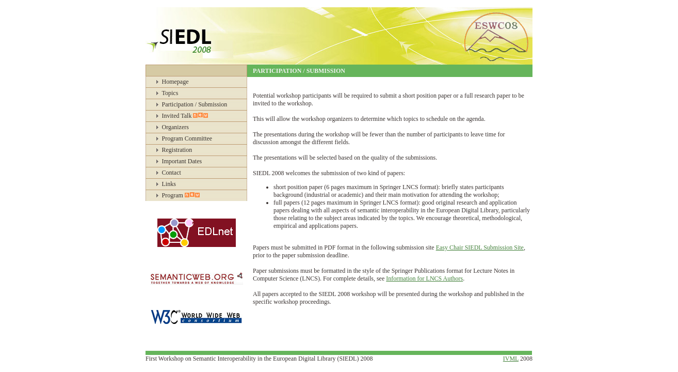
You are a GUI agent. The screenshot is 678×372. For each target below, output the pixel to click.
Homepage (175, 81)
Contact (171, 172)
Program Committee (187, 138)
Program (181, 195)
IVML (511, 358)
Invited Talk (185, 115)
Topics (170, 93)
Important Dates (182, 161)
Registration (177, 149)
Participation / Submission (195, 104)
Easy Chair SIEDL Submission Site (480, 247)
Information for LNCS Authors (424, 278)
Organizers (175, 127)
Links (169, 184)
